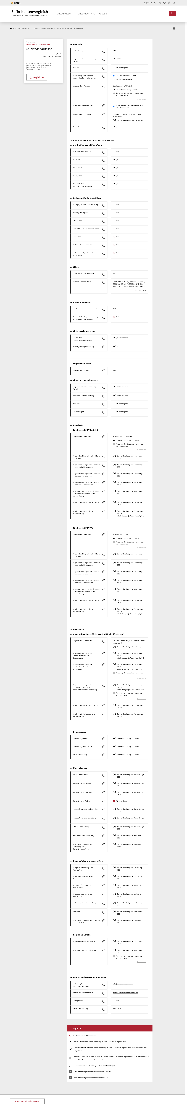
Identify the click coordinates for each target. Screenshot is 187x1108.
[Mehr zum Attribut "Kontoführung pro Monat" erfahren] (103, 51)
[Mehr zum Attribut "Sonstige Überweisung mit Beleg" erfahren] (103, 818)
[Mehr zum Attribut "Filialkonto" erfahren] (103, 160)
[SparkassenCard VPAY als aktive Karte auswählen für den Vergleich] (114, 79)
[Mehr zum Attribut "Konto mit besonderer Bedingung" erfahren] (103, 205)
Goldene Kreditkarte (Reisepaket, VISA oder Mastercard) (129, 106)
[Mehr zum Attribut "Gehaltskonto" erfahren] (103, 237)
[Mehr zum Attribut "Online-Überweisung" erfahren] (103, 775)
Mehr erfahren (141, 99)
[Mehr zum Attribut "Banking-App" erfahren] (103, 176)
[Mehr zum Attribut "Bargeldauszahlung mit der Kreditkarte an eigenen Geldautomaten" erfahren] (103, 653)
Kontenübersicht (86, 13)
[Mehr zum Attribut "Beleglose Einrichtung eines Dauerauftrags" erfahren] (103, 876)
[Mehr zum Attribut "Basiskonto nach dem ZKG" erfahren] (103, 152)
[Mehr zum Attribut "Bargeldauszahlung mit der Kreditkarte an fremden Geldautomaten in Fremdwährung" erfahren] (103, 685)
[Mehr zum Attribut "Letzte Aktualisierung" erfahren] (103, 1009)
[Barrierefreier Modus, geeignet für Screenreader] (164, 2)
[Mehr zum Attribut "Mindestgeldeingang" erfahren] (103, 213)
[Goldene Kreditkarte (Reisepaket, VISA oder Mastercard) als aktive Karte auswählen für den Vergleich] (114, 106)
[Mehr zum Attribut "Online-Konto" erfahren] (103, 127)
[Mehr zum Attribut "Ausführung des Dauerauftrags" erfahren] (103, 903)
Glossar (103, 13)
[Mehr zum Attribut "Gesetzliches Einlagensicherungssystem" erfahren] (103, 338)
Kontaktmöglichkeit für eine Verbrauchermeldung (36, 68)
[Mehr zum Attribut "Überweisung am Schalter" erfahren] (103, 783)
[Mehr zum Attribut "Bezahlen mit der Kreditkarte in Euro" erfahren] (103, 705)
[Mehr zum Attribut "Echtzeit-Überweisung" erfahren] (103, 827)
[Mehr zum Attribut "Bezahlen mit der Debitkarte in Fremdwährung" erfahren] (103, 511)
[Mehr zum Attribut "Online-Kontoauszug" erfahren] (103, 755)
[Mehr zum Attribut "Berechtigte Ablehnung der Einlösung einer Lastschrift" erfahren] (103, 920)
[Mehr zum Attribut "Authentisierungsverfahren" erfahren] (103, 184)
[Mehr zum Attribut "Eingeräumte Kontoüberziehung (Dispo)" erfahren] (103, 59)
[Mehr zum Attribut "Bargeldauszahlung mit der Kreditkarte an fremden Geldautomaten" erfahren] (103, 664)
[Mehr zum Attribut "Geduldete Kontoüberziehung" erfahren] (103, 396)
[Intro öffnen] (174, 3)
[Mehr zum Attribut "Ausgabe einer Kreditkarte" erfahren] (103, 114)
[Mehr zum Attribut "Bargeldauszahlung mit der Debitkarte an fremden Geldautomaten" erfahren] (103, 482)
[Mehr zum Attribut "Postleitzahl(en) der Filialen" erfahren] (103, 282)
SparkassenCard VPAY (124, 79)
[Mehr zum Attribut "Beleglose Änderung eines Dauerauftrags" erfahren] (103, 894)
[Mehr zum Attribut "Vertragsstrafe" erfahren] (103, 1001)
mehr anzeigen (140, 290)
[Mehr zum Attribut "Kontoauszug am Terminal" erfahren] (103, 747)
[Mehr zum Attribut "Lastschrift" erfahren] (103, 912)
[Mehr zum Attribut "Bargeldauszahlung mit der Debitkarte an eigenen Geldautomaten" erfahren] (103, 465)
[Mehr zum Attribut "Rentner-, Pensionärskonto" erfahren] (103, 245)
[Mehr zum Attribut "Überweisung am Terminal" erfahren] (103, 792)
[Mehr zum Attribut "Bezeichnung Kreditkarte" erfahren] (103, 105)
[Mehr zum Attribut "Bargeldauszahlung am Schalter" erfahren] (103, 950)
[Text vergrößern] (160, 3)
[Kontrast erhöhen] (155, 3)
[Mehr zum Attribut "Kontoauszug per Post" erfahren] (103, 739)
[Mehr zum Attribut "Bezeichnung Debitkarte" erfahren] (103, 76)
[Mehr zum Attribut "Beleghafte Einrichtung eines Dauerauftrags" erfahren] (103, 868)
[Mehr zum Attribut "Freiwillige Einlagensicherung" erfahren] (103, 347)
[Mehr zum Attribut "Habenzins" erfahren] (103, 68)
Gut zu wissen (64, 13)
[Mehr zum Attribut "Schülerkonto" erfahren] (103, 221)
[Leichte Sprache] (169, 2)
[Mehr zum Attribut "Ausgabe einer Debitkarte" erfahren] (103, 86)
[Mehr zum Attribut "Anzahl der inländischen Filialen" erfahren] (103, 274)
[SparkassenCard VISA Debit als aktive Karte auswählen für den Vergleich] (114, 76)
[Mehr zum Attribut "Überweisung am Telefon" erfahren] (103, 801)
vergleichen (36, 77)
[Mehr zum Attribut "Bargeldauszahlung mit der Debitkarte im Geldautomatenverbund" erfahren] (103, 474)
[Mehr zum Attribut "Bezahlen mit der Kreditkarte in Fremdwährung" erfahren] (103, 714)
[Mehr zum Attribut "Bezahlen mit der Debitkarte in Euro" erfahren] (103, 502)
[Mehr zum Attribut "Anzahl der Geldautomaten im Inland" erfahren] (103, 309)
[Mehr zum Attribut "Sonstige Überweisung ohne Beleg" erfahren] (103, 809)
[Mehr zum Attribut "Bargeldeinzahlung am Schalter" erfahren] (103, 941)
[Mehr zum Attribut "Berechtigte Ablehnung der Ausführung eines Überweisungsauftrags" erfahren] (103, 844)
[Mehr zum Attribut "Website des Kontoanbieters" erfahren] (103, 993)
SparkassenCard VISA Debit (126, 76)
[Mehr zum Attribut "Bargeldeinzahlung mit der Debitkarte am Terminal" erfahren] (103, 456)
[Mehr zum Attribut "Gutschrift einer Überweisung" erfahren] (103, 836)
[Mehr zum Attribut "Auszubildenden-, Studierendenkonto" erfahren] (103, 229)
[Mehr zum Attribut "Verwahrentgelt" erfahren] (103, 412)
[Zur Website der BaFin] (15, 3)
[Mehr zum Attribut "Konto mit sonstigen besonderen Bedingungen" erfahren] (103, 253)
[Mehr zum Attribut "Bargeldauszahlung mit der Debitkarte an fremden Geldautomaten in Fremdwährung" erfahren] (103, 491)
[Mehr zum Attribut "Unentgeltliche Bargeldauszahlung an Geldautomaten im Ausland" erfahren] (103, 317)
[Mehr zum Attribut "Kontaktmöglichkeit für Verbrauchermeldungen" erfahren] (103, 984)
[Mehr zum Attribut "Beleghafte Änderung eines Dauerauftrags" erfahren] (103, 885)
